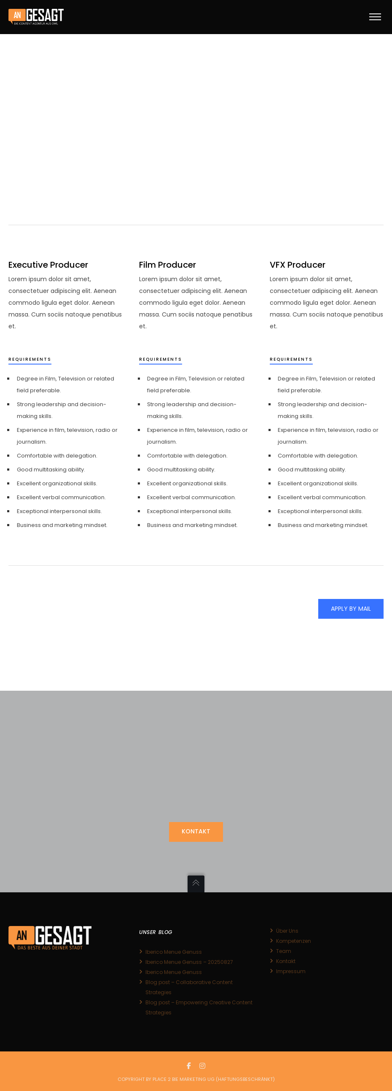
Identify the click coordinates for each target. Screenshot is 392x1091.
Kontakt (285, 961)
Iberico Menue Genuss (173, 951)
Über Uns (287, 930)
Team (283, 951)
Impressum (291, 971)
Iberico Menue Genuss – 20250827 (189, 962)
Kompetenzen (293, 941)
